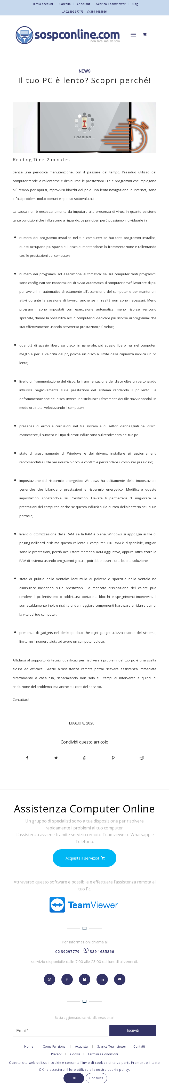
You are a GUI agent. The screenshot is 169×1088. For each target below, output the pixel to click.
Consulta (96, 1078)
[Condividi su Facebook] (27, 758)
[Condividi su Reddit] (142, 758)
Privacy (56, 1054)
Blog (135, 4)
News (85, 71)
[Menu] (133, 34)
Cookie (75, 1054)
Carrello (65, 4)
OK (73, 1078)
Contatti (139, 1046)
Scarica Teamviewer (111, 4)
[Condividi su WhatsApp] (84, 758)
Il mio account (43, 4)
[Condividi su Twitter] (56, 758)
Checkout (83, 4)
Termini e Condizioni (103, 1054)
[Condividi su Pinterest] (113, 758)
